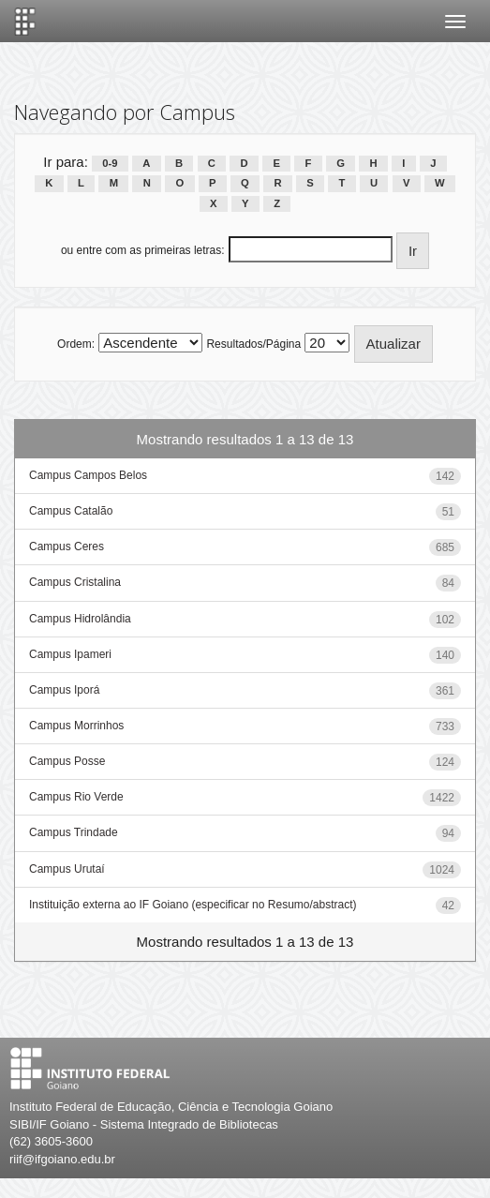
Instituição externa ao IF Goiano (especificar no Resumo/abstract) (193, 904)
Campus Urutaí (67, 869)
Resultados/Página (253, 344)
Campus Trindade (73, 832)
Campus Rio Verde (76, 796)
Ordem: (76, 344)
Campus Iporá (64, 689)
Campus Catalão (70, 510)
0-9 (109, 163)
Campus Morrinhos (76, 725)
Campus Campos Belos (88, 475)
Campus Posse (67, 761)
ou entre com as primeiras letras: (143, 250)
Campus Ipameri (70, 654)
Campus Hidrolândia (80, 618)
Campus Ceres (66, 546)
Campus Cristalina (75, 582)
